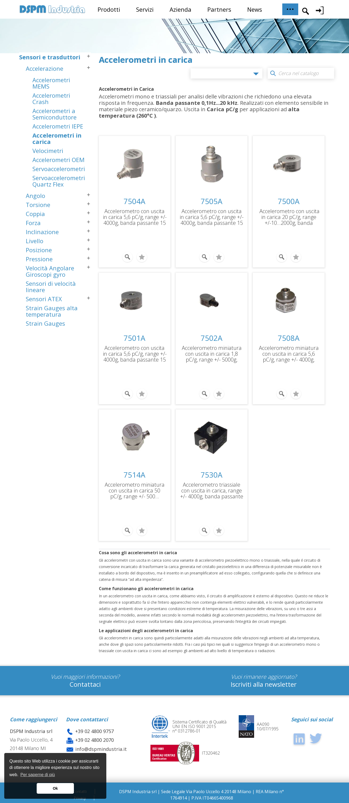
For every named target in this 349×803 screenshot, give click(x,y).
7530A (211, 475)
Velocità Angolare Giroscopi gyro (50, 272)
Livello (34, 242)
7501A (134, 338)
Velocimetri (47, 152)
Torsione (38, 206)
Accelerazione (44, 70)
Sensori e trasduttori (49, 58)
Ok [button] (55, 788)
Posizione (39, 251)
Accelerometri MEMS (51, 84)
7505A (211, 201)
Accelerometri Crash (51, 100)
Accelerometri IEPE (57, 127)
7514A (134, 475)
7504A (134, 201)
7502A (211, 338)
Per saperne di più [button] (37, 774)
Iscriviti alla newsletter (264, 684)
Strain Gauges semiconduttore (48, 328)
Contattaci (85, 684)
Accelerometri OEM (58, 161)
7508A (289, 338)
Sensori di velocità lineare (51, 288)
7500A (289, 201)
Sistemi (30, 342)
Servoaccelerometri (58, 170)
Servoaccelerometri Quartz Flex (58, 182)
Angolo (35, 197)
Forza (33, 224)
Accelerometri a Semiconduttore (54, 115)
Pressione (39, 260)
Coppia (35, 215)
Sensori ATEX (44, 300)
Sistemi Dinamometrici (53, 351)
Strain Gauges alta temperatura (52, 312)
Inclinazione (42, 233)
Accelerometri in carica (57, 140)
